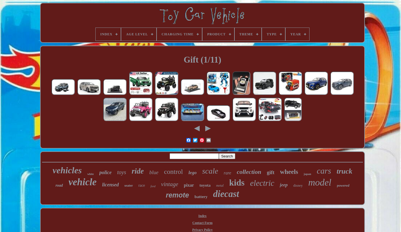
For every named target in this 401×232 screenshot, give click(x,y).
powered (343, 185)
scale (210, 171)
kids (236, 182)
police (105, 172)
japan (307, 174)
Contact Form (202, 223)
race (141, 185)
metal (220, 185)
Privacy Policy (202, 230)
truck (344, 171)
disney (298, 185)
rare (227, 173)
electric (262, 183)
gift (270, 172)
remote (177, 195)
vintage (169, 184)
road (59, 185)
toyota (205, 185)
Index (202, 216)
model (319, 182)
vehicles (67, 170)
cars (324, 170)
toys (121, 172)
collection (249, 171)
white (90, 174)
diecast (226, 194)
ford (152, 186)
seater (128, 185)
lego (193, 172)
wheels (289, 171)
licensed (110, 184)
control (173, 171)
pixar (189, 185)
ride (138, 171)
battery (201, 196)
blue (154, 172)
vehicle (82, 182)
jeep (284, 184)
